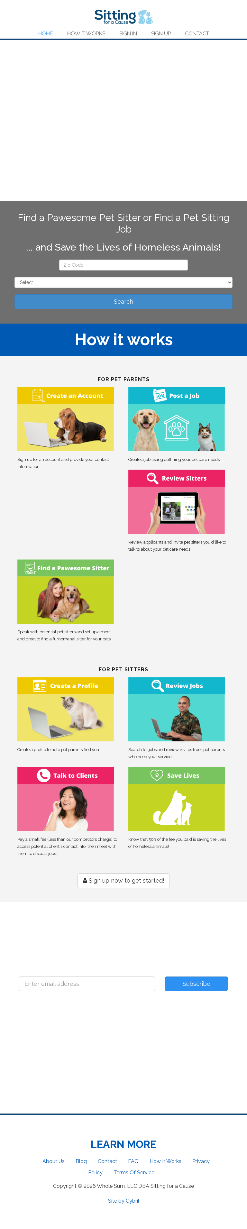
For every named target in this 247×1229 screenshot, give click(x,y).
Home (45, 33)
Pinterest (210, 1038)
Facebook (36, 1038)
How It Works (86, 33)
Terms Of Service (134, 1172)
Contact (197, 33)
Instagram (153, 1038)
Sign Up (161, 33)
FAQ (133, 1161)
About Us (53, 1161)
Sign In (128, 33)
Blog (81, 1161)
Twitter (94, 1038)
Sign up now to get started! (123, 880)
